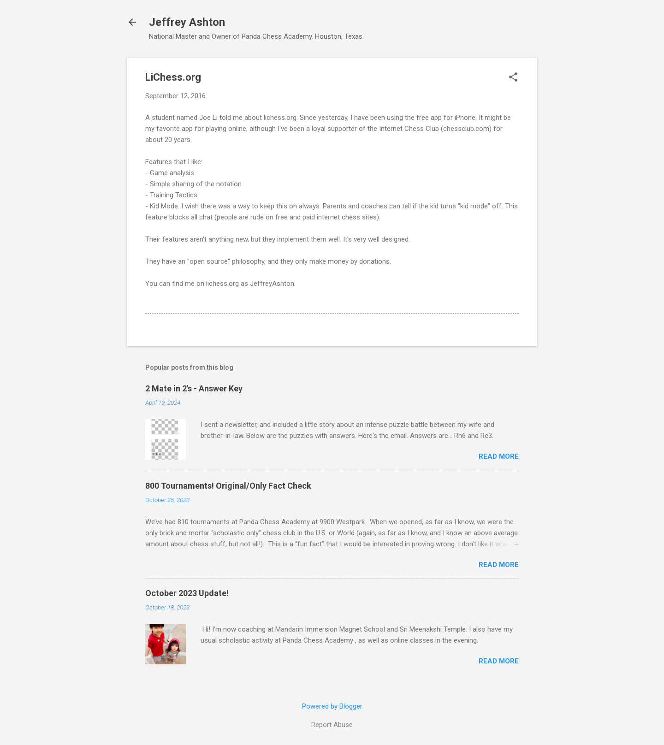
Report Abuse (332, 725)
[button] (513, 77)
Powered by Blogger (332, 706)
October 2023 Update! (187, 593)
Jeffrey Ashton (187, 22)
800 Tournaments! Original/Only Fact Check (228, 486)
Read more (499, 456)
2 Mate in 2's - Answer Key (194, 388)
